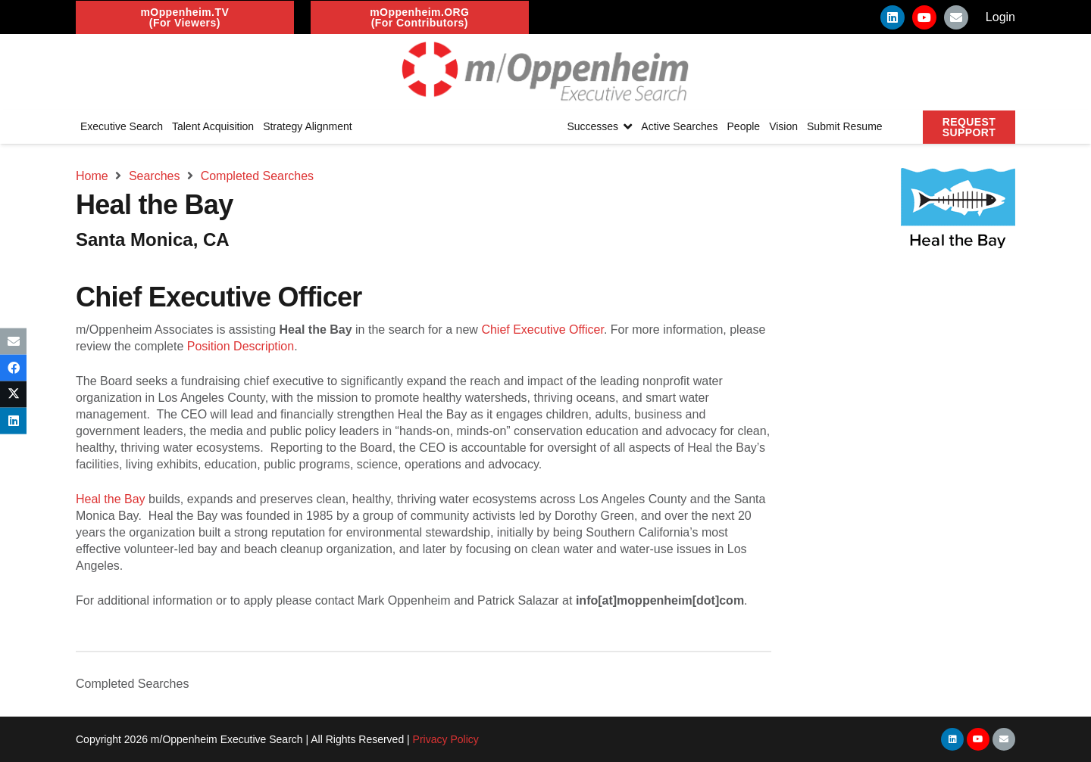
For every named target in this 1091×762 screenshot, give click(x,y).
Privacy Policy (446, 739)
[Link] (545, 72)
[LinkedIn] (892, 17)
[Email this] (13, 341)
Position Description (240, 346)
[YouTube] (924, 17)
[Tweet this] (13, 394)
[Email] (956, 17)
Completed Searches (132, 683)
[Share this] (13, 367)
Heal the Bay (110, 499)
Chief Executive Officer (542, 329)
